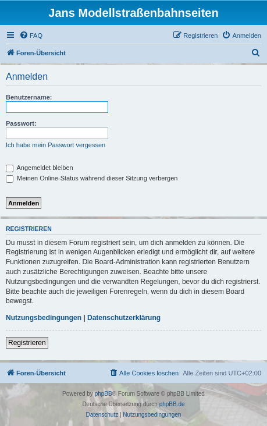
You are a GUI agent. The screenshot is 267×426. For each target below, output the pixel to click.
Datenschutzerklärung (124, 318)
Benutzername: (29, 97)
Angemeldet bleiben (39, 167)
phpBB (103, 393)
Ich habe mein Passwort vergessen (55, 144)
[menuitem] (30, 35)
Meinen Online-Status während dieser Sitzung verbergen (91, 178)
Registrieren (27, 343)
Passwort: (21, 123)
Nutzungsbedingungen (43, 318)
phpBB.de (172, 404)
